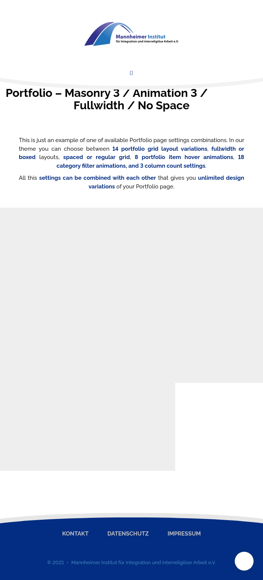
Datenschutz (128, 533)
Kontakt (75, 533)
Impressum (184, 533)
